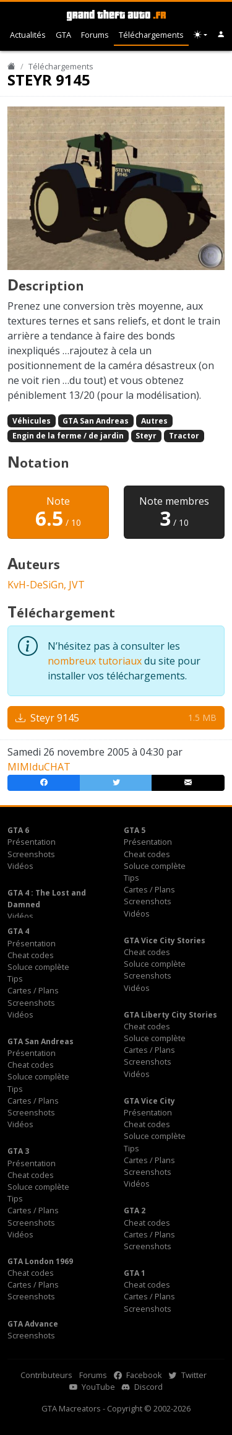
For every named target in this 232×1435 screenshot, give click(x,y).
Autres (154, 421)
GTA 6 (18, 830)
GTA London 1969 (40, 1261)
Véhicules (31, 421)
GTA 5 (134, 830)
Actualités (28, 34)
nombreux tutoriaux (95, 661)
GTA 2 (134, 1210)
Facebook (138, 1374)
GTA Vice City (149, 1101)
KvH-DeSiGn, (38, 584)
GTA (63, 34)
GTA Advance (32, 1324)
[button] (221, 35)
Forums (95, 34)
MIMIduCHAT (39, 767)
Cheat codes (147, 854)
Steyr (146, 435)
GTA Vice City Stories (164, 940)
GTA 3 (18, 1151)
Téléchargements (151, 34)
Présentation (31, 841)
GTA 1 (134, 1273)
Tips (131, 877)
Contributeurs (46, 1374)
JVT (77, 584)
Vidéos (20, 865)
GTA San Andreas (95, 421)
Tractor (184, 435)
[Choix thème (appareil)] (200, 35)
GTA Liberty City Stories (170, 1015)
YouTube (92, 1386)
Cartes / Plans (149, 889)
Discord (142, 1386)
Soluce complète (155, 865)
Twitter (188, 1374)
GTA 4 (18, 931)
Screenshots (31, 854)
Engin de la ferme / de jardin (68, 435)
